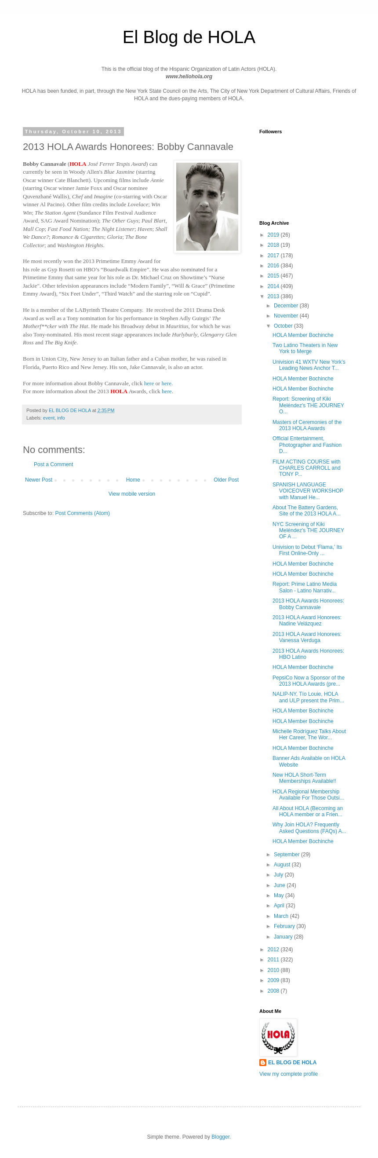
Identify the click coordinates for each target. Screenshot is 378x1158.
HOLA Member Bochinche (303, 335)
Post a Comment (53, 464)
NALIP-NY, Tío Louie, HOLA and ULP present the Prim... (308, 697)
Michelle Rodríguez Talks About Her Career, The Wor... (309, 734)
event (49, 417)
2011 (274, 960)
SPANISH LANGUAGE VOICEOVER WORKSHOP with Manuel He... (308, 491)
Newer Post (38, 480)
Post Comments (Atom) (82, 513)
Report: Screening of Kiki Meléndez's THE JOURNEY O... (308, 405)
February (285, 926)
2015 (274, 276)
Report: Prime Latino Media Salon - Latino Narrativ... (305, 587)
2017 (274, 255)
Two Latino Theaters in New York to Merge (305, 348)
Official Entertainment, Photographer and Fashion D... (307, 444)
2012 (274, 949)
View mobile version (132, 494)
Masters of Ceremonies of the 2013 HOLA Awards (307, 425)
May (279, 895)
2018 (274, 245)
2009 (274, 980)
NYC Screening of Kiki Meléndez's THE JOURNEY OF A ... (308, 530)
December (287, 306)
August (283, 865)
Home (133, 480)
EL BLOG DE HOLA (292, 1062)
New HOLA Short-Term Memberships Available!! (304, 778)
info (61, 417)
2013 (274, 296)
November (287, 316)
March (282, 916)
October (284, 326)
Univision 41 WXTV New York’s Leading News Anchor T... (309, 365)
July (279, 875)
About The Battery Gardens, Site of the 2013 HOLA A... (307, 510)
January (284, 937)
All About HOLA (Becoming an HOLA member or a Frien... (308, 811)
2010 (274, 970)
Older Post (226, 480)
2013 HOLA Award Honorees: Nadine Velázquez (307, 620)
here (149, 383)
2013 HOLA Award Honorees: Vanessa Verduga (307, 637)
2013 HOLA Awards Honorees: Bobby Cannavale (308, 604)
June (280, 885)
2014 (274, 286)
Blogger (220, 1137)
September (287, 854)
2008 (274, 991)
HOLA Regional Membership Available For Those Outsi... (308, 795)
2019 (274, 235)
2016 (274, 266)
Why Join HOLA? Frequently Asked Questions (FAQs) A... (309, 828)
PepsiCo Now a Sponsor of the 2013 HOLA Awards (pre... (309, 681)
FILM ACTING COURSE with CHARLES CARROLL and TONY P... (307, 468)
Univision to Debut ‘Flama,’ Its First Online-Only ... (307, 550)
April (280, 905)
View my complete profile (288, 1074)
